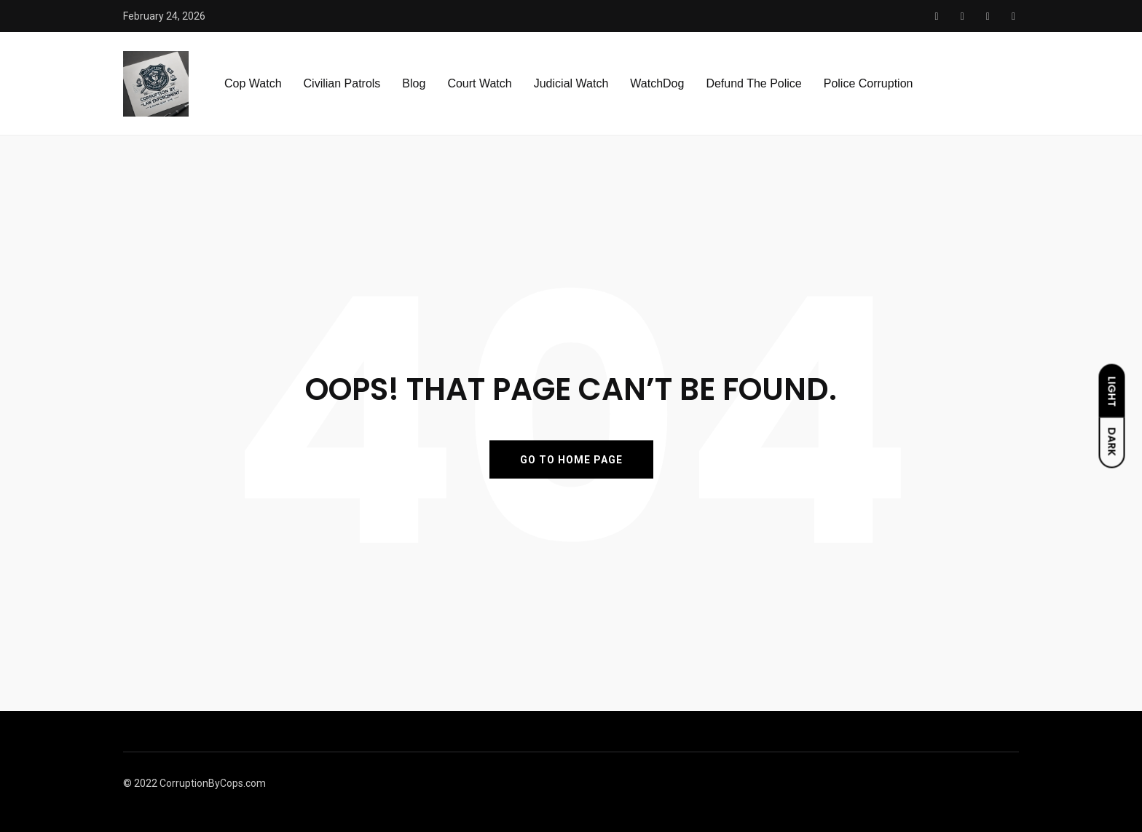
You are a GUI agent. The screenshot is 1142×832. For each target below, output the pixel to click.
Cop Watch (253, 83)
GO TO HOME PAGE (571, 459)
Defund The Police (753, 83)
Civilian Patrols (342, 83)
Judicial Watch (571, 83)
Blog (413, 83)
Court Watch (479, 83)
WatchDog (657, 83)
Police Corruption (868, 83)
